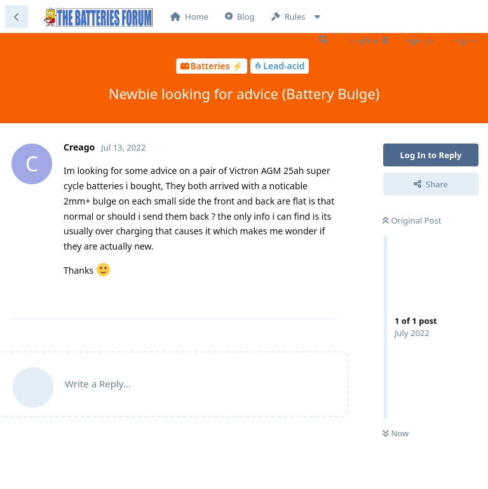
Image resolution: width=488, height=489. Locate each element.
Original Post (412, 220)
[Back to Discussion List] (16, 16)
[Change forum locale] (368, 40)
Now (396, 433)
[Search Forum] (323, 39)
